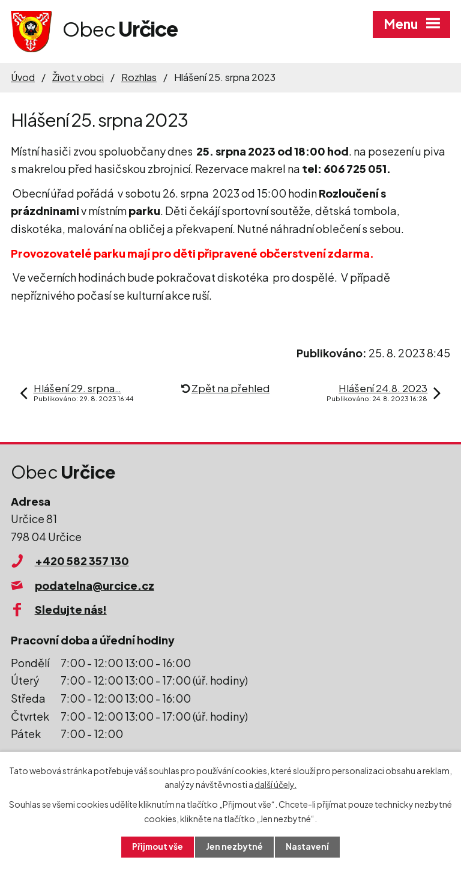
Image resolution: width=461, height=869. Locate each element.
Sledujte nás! (71, 609)
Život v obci (78, 77)
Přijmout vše (157, 846)
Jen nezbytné (235, 846)
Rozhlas (139, 77)
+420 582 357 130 (82, 561)
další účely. (276, 783)
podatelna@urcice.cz (94, 585)
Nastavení (309, 846)
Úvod (23, 77)
